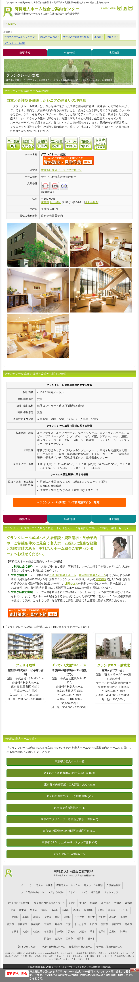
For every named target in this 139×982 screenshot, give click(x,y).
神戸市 (123, 931)
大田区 (117, 903)
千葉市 (47, 924)
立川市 (102, 917)
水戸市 (15, 931)
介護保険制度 (113, 885)
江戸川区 (105, 903)
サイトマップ (111, 892)
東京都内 (101, 579)
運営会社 (95, 892)
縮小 (119, 8)
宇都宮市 (116, 924)
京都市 (112, 931)
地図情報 (114, 52)
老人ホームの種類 (93, 885)
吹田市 (102, 931)
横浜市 (112, 917)
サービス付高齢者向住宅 (109, 946)
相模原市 (22, 924)
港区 (57, 917)
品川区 (33, 910)
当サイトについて (77, 892)
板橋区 (93, 903)
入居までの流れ (56, 892)
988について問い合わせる (33, 612)
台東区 (100, 910)
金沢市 (58, 938)
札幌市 (26, 931)
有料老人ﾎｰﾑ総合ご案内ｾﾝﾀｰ (74, 873)
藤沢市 (10, 924)
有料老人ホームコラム (68, 885)
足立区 (71, 903)
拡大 (130, 8)
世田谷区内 (71, 583)
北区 (12, 910)
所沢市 (104, 924)
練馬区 (36, 917)
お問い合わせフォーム (63, 959)
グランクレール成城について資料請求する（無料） (70, 502)
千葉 (68, 924)
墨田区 (76, 910)
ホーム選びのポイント (32, 892)
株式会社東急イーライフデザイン (61, 170)
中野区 (26, 917)
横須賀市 (35, 924)
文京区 (47, 917)
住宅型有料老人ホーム (92, 575)
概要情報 (24, 52)
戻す (125, 8)
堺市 (92, 931)
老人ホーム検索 (44, 885)
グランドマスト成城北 (113, 665)
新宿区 (55, 910)
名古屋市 (49, 931)
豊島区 (15, 917)
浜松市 (71, 931)
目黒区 (67, 917)
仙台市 (36, 931)
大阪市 (82, 931)
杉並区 (66, 910)
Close (134, 970)
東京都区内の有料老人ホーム (49, 903)
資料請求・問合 (17, 973)
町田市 (91, 917)
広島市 (69, 938)
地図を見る (91, 202)
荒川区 (82, 903)
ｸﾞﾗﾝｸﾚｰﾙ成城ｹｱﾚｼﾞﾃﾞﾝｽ (69, 665)
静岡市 (60, 931)
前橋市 (128, 924)
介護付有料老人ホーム (62, 575)
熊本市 (91, 938)
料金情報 (69, 52)
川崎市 (123, 917)
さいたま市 (80, 924)
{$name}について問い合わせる (68, 160)
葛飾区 (128, 903)
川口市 (93, 924)
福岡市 (80, 938)
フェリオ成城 (25, 665)
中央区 (111, 910)
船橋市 (58, 924)
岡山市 (47, 938)
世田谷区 (89, 910)
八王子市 (79, 917)
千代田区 (124, 910)
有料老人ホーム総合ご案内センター (46, 11)
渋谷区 (44, 910)
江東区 (22, 910)
